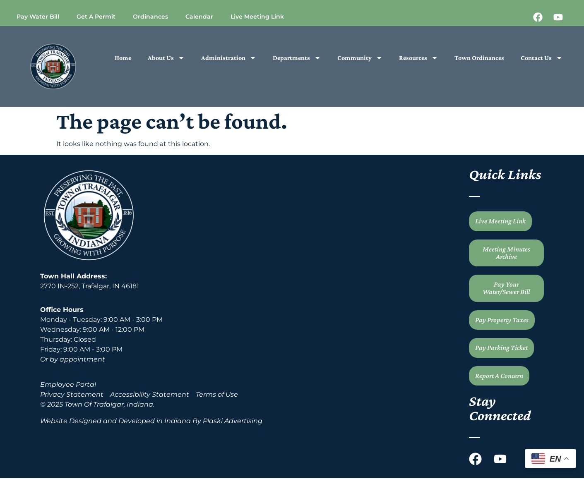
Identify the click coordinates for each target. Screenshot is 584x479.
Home (123, 57)
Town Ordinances (479, 57)
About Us (166, 57)
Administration (228, 57)
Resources (418, 57)
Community (359, 57)
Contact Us (541, 57)
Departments (297, 57)
